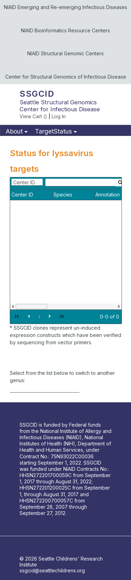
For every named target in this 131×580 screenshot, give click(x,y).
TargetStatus (53, 131)
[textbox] (80, 182)
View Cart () (33, 116)
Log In (59, 116)
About (14, 131)
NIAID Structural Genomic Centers (65, 53)
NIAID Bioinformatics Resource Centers (65, 30)
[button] (16, 316)
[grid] (66, 250)
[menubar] (65, 130)
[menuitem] (15, 131)
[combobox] (27, 182)
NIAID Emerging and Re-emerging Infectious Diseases (65, 7)
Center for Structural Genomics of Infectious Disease (65, 77)
